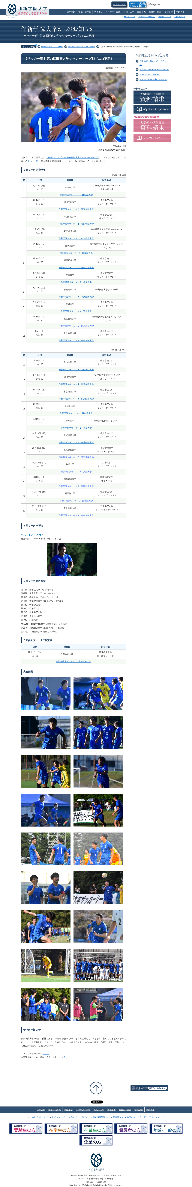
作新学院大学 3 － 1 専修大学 (76, 428)
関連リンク (118, 1117)
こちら (46, 1053)
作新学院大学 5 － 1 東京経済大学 (76, 399)
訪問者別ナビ (119, 4)
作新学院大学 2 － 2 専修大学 (76, 311)
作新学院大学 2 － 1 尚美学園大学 (73, 661)
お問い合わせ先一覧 (136, 1117)
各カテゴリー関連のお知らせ (153, 79)
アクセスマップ (164, 17)
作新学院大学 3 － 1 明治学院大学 (76, 384)
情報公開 (169, 12)
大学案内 (71, 12)
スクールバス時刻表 (146, 17)
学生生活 (98, 12)
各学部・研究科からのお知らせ (154, 69)
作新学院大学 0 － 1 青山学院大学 (76, 224)
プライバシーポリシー (78, 1117)
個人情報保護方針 (101, 1117)
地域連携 (141, 12)
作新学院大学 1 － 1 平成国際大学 (76, 296)
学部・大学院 (84, 12)
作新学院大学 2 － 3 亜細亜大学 (76, 413)
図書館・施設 (155, 12)
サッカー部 (33, 161)
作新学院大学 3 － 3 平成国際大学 (76, 442)
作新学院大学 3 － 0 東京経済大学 (76, 238)
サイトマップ (129, 17)
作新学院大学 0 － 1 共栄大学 (76, 282)
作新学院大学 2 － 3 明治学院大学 (76, 209)
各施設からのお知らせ (150, 74)
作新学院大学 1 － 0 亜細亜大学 (76, 194)
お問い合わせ (179, 17)
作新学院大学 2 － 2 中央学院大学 (76, 340)
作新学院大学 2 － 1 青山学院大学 (76, 369)
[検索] (163, 4)
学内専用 (180, 12)
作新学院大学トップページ (52, 47)
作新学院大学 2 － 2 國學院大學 (76, 253)
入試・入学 (129, 12)
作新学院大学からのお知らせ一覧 (81, 47)
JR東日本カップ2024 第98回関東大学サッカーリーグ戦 (72, 157)
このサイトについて (39, 1117)
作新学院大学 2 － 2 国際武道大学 (76, 267)
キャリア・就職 (113, 12)
